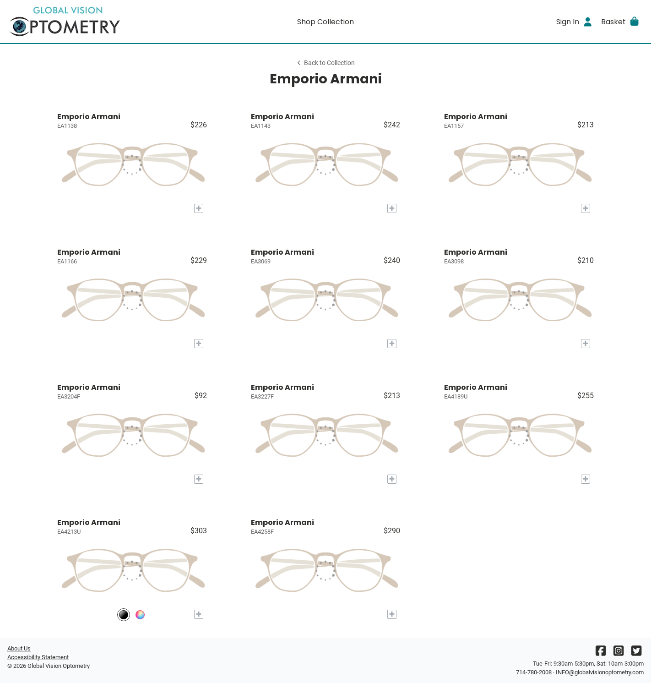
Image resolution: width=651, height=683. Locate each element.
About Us (19, 648)
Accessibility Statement (38, 657)
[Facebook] (600, 653)
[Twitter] (636, 653)
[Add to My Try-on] (198, 208)
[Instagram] (618, 653)
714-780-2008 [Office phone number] (534, 672)
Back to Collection (325, 63)
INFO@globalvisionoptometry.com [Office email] (600, 672)
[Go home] (87, 21)
